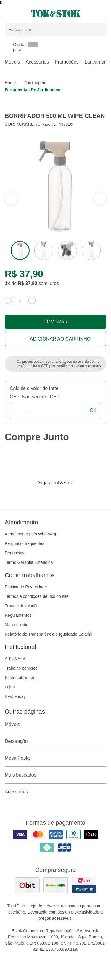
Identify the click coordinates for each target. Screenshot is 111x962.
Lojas (10, 687)
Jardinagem (35, 82)
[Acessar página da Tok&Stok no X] (80, 495)
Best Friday (15, 696)
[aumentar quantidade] (32, 300)
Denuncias (14, 553)
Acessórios (37, 61)
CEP (15, 396)
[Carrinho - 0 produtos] (102, 13)
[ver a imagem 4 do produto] (91, 250)
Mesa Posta (55, 758)
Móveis (12, 61)
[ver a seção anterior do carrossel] (100, 198)
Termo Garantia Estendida (29, 562)
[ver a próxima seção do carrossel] (11, 198)
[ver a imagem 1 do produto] (20, 250)
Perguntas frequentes (24, 543)
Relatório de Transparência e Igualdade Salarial (48, 634)
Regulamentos (18, 615)
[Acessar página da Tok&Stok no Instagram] (47, 495)
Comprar (56, 321)
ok (93, 410)
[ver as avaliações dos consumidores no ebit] (27, 885)
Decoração (55, 741)
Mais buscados (55, 775)
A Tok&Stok (15, 658)
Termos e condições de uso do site (37, 596)
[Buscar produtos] (55, 29)
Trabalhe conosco (21, 668)
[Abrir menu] (18, 13)
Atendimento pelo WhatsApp (31, 534)
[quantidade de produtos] (20, 300)
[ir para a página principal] (55, 13)
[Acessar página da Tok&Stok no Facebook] (31, 495)
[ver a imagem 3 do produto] (67, 250)
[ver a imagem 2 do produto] (43, 250)
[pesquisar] (99, 29)
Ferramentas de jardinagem (32, 89)
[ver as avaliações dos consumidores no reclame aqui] (55, 885)
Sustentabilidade (20, 677)
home (10, 82)
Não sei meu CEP (40, 396)
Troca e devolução (22, 605)
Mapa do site (16, 624)
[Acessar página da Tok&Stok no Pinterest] (64, 495)
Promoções (67, 61)
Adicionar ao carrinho (60, 338)
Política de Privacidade (26, 587)
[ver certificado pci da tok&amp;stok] (84, 885)
